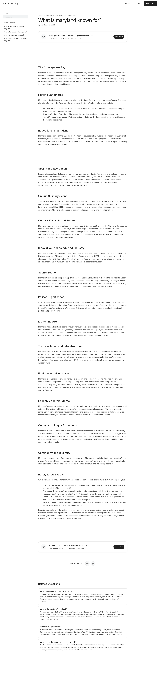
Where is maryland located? (14, 35)
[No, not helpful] (93, 563)
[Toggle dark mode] (138, 3)
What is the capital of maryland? (15, 32)
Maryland (49, 15)
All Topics (128, 3)
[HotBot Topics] (12, 3)
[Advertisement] (82, 52)
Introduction (8, 17)
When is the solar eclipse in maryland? (14, 27)
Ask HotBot (150, 3)
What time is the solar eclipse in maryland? (15, 39)
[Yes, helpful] (87, 563)
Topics (40, 15)
